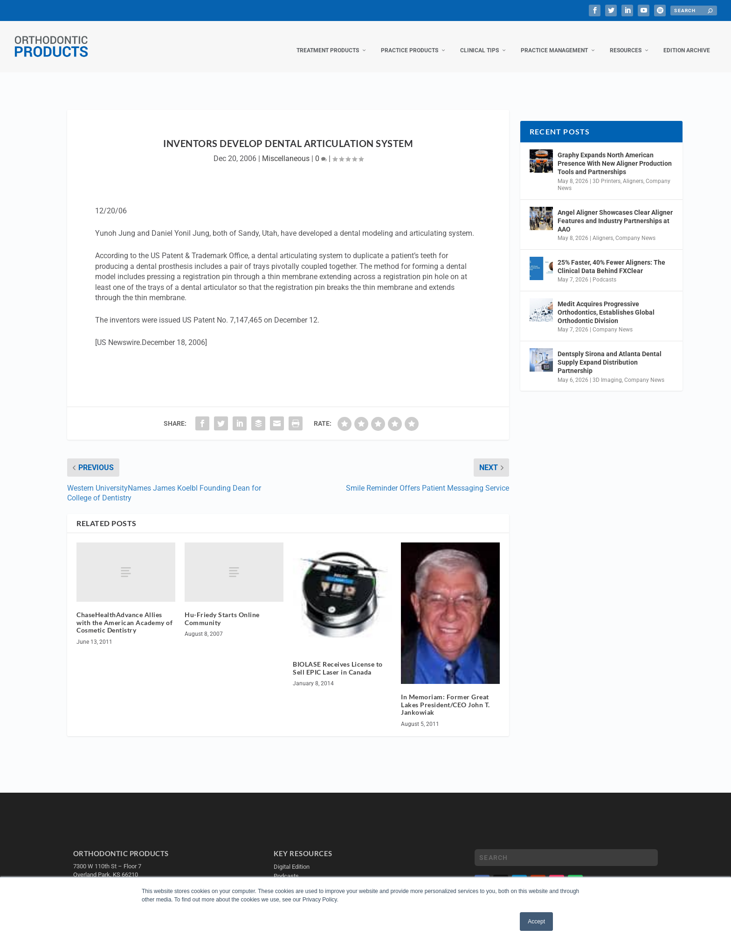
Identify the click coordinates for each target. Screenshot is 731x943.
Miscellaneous (286, 149)
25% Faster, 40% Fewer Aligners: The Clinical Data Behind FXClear (611, 257)
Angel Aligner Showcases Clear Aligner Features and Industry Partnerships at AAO (615, 211)
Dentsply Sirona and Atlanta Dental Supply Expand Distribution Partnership (610, 353)
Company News (635, 228)
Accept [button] (536, 921)
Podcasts (604, 270)
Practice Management (554, 41)
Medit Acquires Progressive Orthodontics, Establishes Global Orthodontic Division (606, 303)
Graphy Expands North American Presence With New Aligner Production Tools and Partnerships (615, 154)
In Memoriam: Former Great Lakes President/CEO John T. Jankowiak (445, 695)
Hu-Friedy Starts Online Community (222, 609)
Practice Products (409, 41)
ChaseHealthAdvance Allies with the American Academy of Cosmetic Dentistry (124, 613)
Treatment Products (328, 41)
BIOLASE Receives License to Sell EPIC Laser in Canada (338, 659)
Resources (625, 41)
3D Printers (607, 172)
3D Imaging (607, 370)
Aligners (633, 172)
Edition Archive (686, 41)
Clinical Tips (479, 41)
